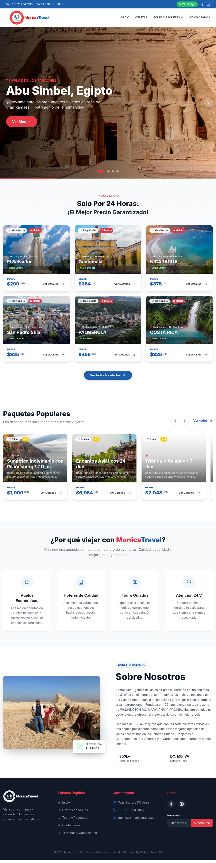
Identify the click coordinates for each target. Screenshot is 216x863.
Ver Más (21, 124)
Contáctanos (69, 828)
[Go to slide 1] (101, 174)
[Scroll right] (185, 423)
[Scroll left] (175, 423)
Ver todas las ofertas (108, 378)
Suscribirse (202, 825)
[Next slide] (208, 105)
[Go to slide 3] (113, 174)
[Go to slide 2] (108, 174)
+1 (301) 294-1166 (131, 813)
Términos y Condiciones (77, 835)
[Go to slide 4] (117, 174)
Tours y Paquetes (72, 820)
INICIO (125, 18)
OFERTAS (141, 18)
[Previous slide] (7, 105)
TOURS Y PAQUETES (168, 18)
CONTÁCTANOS (199, 18)
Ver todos (203, 423)
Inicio (64, 805)
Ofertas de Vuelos (73, 812)
